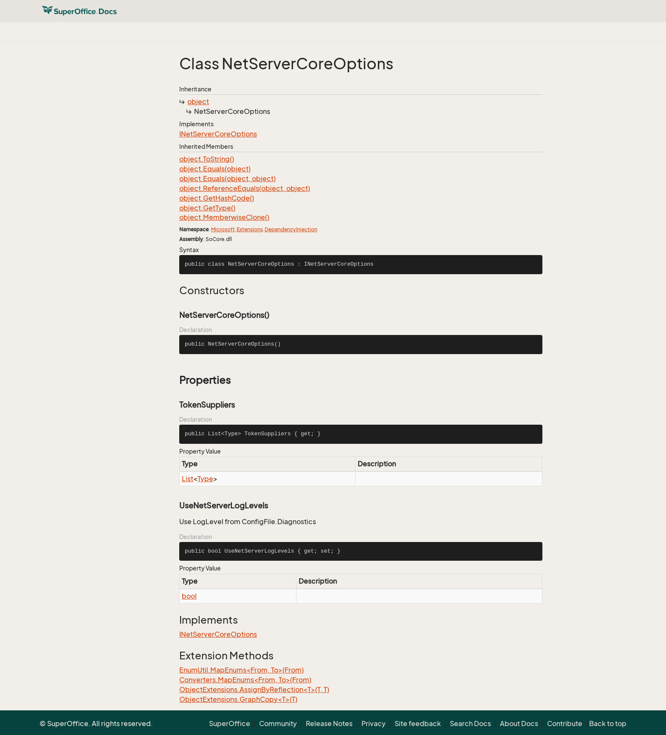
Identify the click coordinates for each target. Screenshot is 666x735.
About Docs (519, 723)
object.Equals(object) (215, 169)
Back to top (607, 723)
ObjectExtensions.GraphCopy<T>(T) (238, 699)
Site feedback (418, 723)
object (198, 101)
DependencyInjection (291, 229)
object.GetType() (207, 208)
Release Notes (329, 723)
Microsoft (223, 229)
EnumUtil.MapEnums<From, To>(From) (241, 670)
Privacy (373, 723)
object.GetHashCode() (216, 198)
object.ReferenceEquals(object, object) (244, 188)
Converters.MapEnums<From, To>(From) (245, 679)
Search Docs (470, 723)
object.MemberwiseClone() (224, 217)
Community (278, 723)
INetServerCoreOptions (218, 134)
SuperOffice (229, 723)
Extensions (250, 229)
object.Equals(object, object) (227, 178)
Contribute (564, 723)
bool (189, 596)
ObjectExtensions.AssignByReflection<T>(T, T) (254, 689)
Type (205, 478)
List (187, 478)
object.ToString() (206, 159)
